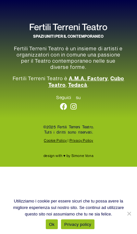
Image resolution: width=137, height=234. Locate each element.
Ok (52, 224)
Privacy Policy (81, 140)
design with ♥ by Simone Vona (68, 155)
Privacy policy (77, 224)
